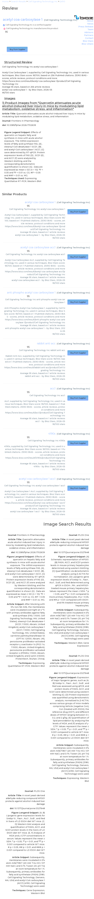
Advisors (88, 32)
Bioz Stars (88, 41)
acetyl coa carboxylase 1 (40, 202)
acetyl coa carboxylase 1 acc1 (37, 478)
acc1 (52, 388)
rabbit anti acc (46, 343)
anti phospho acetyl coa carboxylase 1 (31, 292)
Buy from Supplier (17, 49)
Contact (89, 38)
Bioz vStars (87, 44)
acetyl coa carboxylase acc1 (37, 247)
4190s (51, 433)
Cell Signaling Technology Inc (60, 20)
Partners (88, 35)
